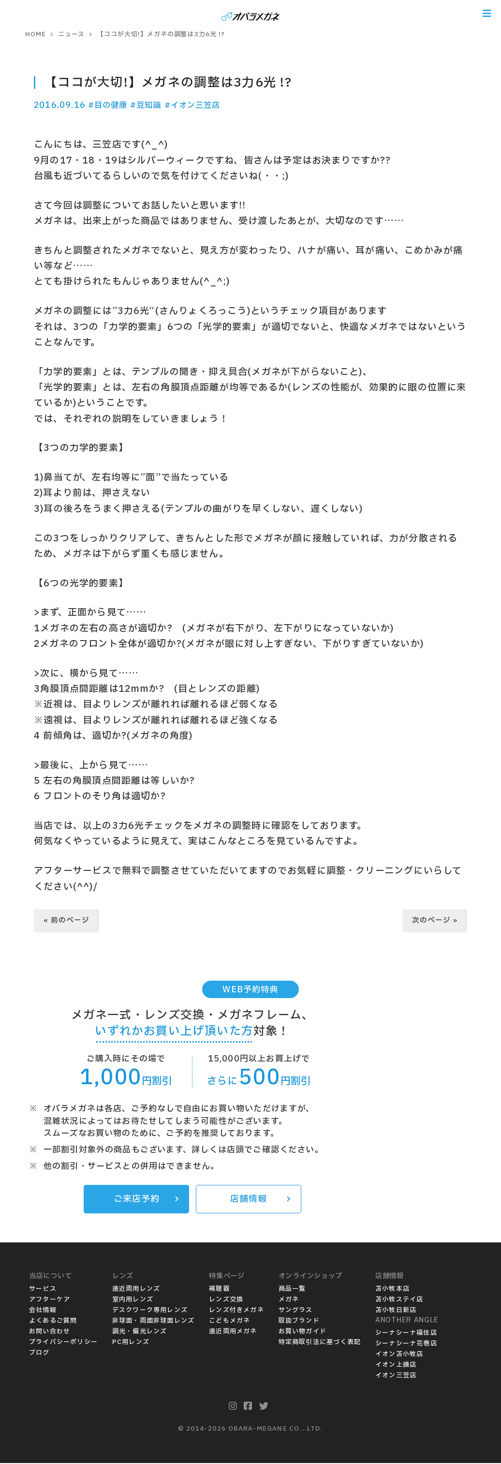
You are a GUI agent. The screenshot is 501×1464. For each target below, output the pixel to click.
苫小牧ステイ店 (399, 1300)
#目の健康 (109, 105)
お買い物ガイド (302, 1332)
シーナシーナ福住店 (406, 1334)
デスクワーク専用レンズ (150, 1311)
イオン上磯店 (395, 1366)
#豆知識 (150, 105)
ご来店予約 (146, 1200)
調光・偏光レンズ (139, 1332)
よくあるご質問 (53, 1322)
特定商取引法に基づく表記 (320, 1343)
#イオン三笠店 (199, 105)
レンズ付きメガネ (236, 1311)
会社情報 (43, 1311)
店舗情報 (260, 1200)
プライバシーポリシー (63, 1343)
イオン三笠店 (395, 1376)
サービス (43, 1290)
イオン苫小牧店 (399, 1355)
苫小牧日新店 (395, 1311)
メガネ (289, 1300)
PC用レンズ (130, 1343)
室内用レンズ (132, 1300)
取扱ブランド (299, 1322)
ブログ (39, 1354)
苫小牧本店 (392, 1290)
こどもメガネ (229, 1322)
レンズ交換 (226, 1300)
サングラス (296, 1311)
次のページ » (434, 920)
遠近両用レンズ (136, 1290)
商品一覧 (292, 1290)
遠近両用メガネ (233, 1332)
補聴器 (219, 1290)
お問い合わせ (49, 1332)
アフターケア (49, 1300)
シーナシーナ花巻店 (406, 1344)
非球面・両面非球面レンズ (153, 1322)
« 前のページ (67, 920)
